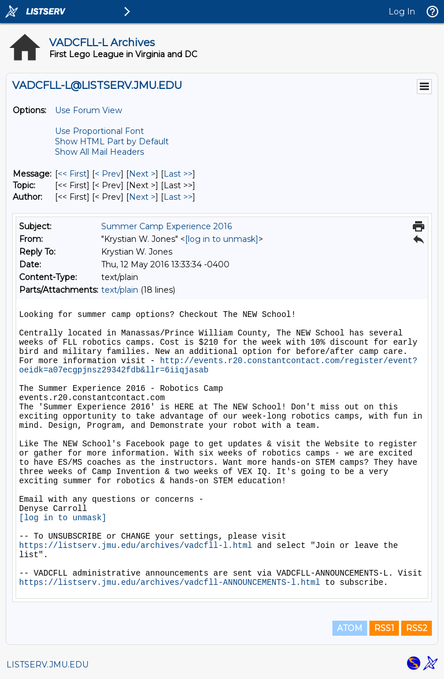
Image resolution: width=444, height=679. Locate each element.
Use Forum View (88, 110)
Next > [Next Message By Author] (142, 197)
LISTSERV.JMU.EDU (47, 664)
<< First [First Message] (72, 174)
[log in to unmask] (221, 239)
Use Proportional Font (99, 131)
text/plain (119, 290)
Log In (401, 11)
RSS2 (416, 628)
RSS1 (384, 628)
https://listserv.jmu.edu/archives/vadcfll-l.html (135, 545)
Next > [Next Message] (142, 174)
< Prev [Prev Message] (108, 174)
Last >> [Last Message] (178, 174)
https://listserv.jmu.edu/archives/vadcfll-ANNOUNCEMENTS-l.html (169, 582)
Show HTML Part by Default (112, 141)
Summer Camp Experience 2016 (166, 226)
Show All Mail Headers (99, 152)
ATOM (349, 628)
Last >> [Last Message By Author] (178, 197)
